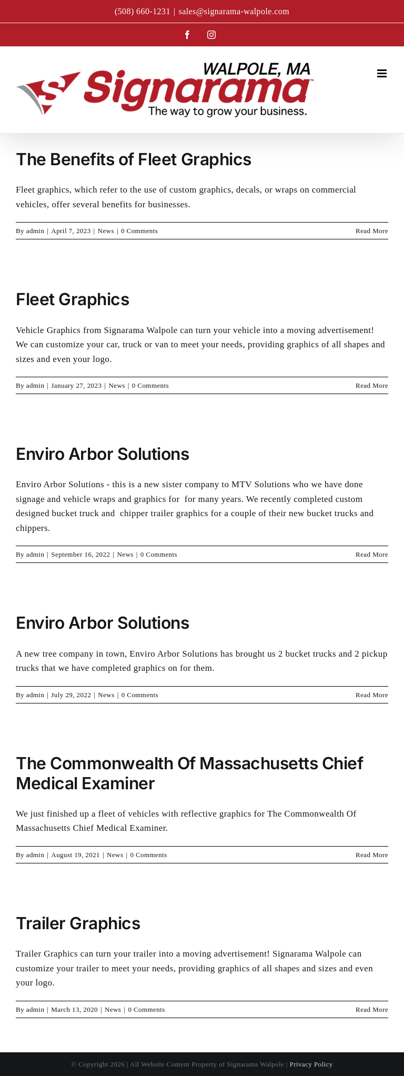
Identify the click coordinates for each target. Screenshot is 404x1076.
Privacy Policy (311, 1064)
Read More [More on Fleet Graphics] (372, 385)
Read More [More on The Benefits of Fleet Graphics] (372, 231)
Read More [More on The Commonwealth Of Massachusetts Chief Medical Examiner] (372, 855)
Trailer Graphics (78, 923)
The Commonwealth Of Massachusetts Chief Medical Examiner (189, 773)
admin (35, 231)
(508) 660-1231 (142, 11)
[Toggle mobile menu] (382, 73)
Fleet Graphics (72, 299)
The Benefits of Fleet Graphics (133, 159)
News (106, 231)
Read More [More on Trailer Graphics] (372, 1009)
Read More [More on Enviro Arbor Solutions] (372, 554)
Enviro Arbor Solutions (102, 454)
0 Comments (139, 231)
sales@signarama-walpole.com (233, 11)
